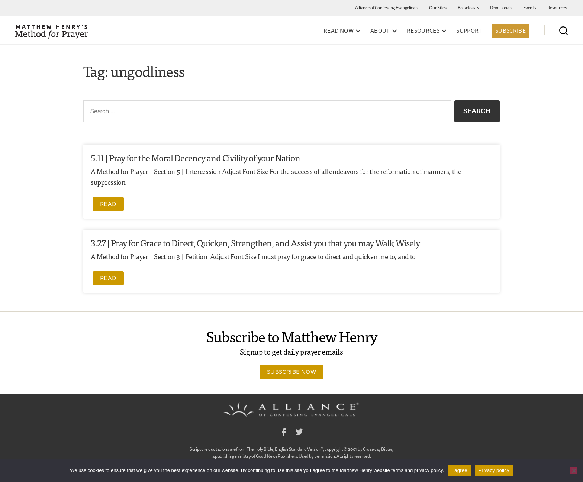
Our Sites (437, 7)
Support (469, 31)
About (380, 31)
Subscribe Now (291, 371)
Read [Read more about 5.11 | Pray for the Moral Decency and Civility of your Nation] (108, 203)
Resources (557, 7)
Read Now (338, 31)
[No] (573, 470)
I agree (459, 470)
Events (529, 7)
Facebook (283, 433)
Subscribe (510, 30)
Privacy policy (494, 470)
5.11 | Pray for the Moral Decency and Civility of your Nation (195, 157)
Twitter (299, 433)
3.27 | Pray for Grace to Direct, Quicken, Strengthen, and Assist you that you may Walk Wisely (255, 242)
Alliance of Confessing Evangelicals (386, 7)
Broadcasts (468, 7)
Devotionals (501, 7)
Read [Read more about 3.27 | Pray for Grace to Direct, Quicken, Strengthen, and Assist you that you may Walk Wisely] (108, 278)
